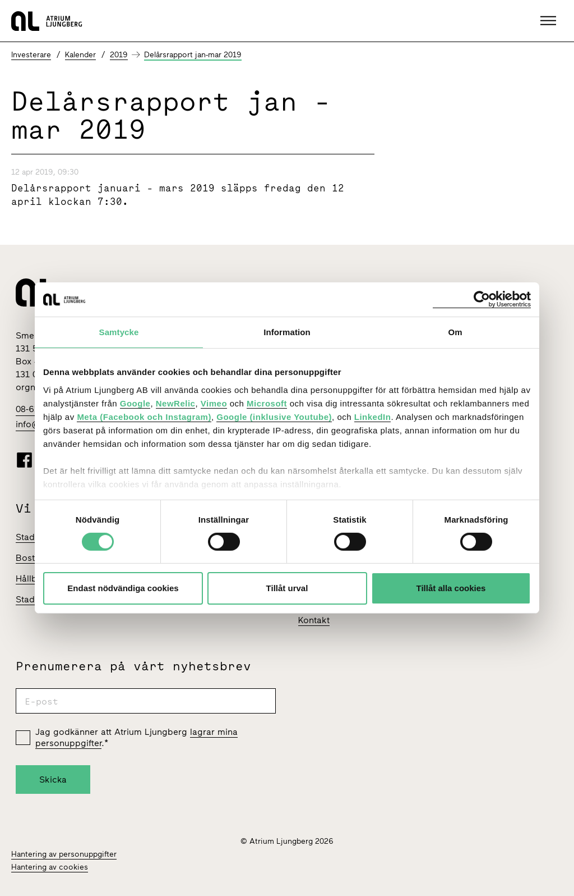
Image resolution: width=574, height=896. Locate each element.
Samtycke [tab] (119, 332)
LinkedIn (372, 416)
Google (135, 403)
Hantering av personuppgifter (64, 854)
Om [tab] (455, 332)
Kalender (80, 55)
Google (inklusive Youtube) (274, 416)
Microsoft (267, 403)
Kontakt (314, 620)
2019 (119, 55)
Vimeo (214, 403)
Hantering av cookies (49, 867)
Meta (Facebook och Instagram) (144, 416)
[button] (549, 21)
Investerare (31, 55)
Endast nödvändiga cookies (122, 588)
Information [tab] (287, 332)
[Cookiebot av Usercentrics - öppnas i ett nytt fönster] (482, 299)
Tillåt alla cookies (451, 588)
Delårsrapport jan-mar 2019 (193, 55)
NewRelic (176, 403)
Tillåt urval (287, 588)
